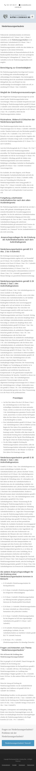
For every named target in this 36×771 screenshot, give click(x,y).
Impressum (22, 765)
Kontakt (14, 765)
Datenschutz (30, 765)
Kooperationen (6, 765)
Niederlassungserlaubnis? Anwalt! (18, 743)
